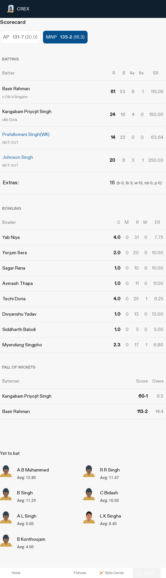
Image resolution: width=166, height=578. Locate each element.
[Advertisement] (141, 352)
